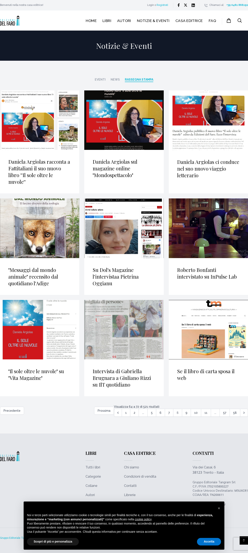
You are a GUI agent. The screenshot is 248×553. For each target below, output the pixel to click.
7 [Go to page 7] (169, 412)
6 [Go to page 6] (160, 412)
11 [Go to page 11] (206, 412)
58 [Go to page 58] (235, 412)
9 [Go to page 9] (186, 412)
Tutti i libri (93, 467)
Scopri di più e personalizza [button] (53, 541)
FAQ (212, 20)
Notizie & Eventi (153, 20)
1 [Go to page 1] (126, 412)
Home (91, 20)
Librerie (130, 495)
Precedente (12, 410)
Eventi (100, 79)
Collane (91, 486)
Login (150, 5)
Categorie (93, 476)
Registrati (162, 5)
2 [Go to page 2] (134, 412)
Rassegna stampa (139, 79)
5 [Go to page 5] (152, 412)
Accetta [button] (209, 541)
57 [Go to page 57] (224, 412)
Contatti (130, 486)
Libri (106, 20)
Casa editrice (189, 20)
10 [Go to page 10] (196, 412)
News (115, 79)
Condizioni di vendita (140, 476)
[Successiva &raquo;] (244, 413)
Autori (124, 20)
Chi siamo (131, 467)
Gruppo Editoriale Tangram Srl (214, 482)
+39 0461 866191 (237, 5)
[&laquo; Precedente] (118, 413)
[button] (219, 508)
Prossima (104, 410)
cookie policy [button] (143, 519)
